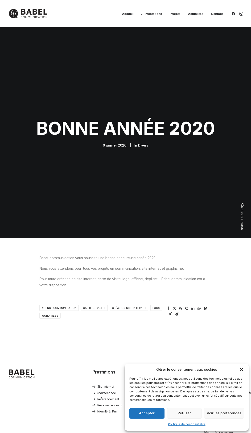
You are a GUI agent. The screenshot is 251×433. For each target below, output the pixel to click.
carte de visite (94, 267)
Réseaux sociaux (109, 364)
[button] (241, 369)
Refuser (184, 413)
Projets (175, 14)
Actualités (195, 14)
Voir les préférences (224, 413)
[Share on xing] (170, 273)
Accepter (147, 413)
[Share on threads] (180, 267)
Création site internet (129, 267)
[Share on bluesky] (205, 267)
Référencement (108, 358)
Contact (217, 14)
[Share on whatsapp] (199, 267)
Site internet (105, 345)
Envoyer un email (216, 345)
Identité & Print (107, 370)
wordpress (49, 275)
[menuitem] (128, 14)
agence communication (59, 267)
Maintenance (106, 351)
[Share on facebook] (168, 267)
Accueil (128, 14)
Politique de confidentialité (187, 424)
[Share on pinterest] (186, 267)
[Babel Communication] (28, 13)
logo (156, 267)
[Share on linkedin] (193, 267)
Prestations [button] (153, 14)
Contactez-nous (242, 216)
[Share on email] (176, 273)
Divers (143, 125)
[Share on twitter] (174, 267)
